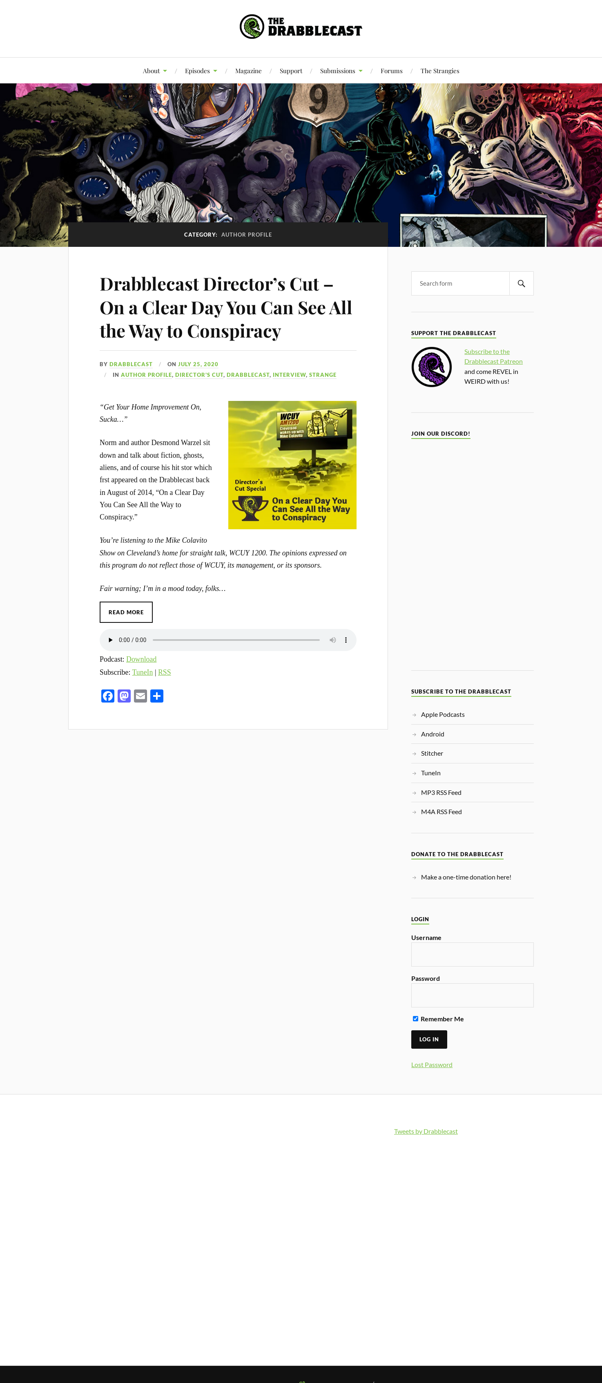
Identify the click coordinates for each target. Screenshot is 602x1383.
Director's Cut (199, 374)
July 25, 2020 (198, 364)
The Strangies (440, 70)
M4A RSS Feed (441, 811)
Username (426, 937)
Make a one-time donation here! (466, 877)
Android (432, 734)
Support (291, 70)
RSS (164, 672)
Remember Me (438, 1019)
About (151, 70)
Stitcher (432, 753)
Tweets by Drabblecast (426, 1131)
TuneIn (142, 672)
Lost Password (432, 1064)
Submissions (337, 70)
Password (425, 978)
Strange (323, 374)
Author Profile (146, 374)
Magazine (248, 70)
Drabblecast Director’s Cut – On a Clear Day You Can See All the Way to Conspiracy (227, 306)
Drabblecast (131, 364)
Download (141, 659)
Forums (392, 70)
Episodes (197, 70)
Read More (126, 612)
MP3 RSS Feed (441, 792)
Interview (289, 374)
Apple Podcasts (443, 714)
